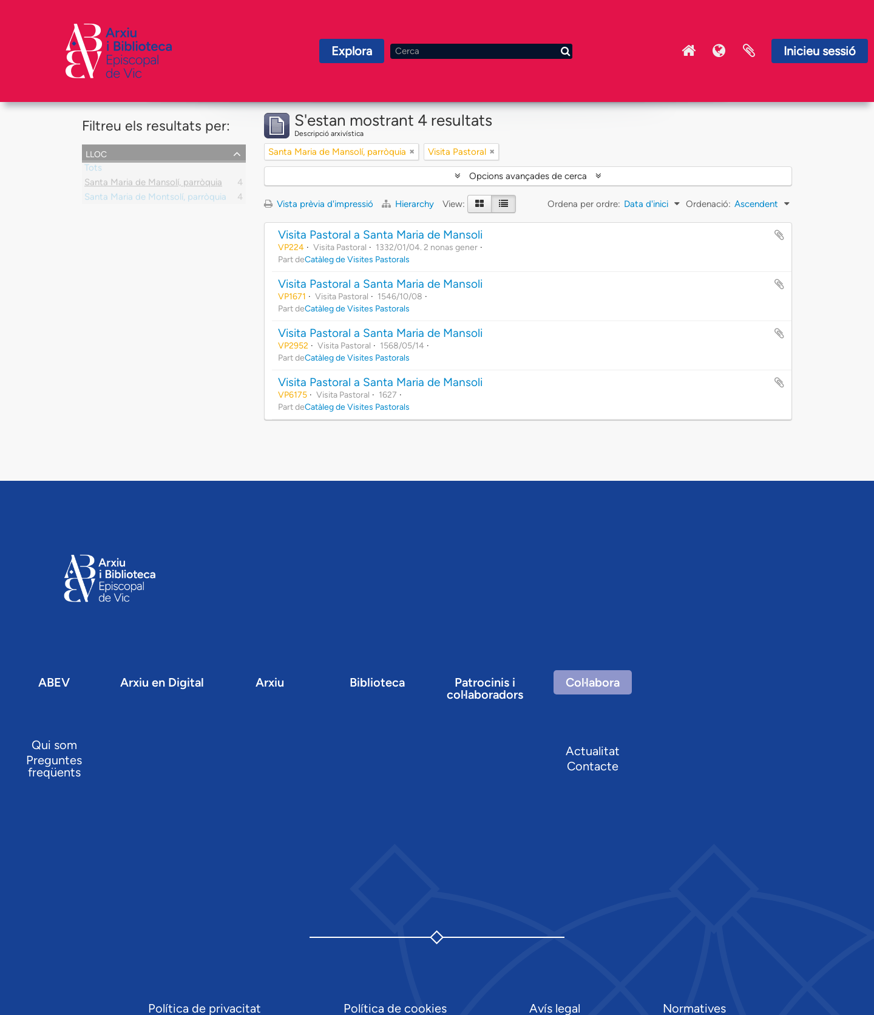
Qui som (54, 745)
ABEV (54, 682)
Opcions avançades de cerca (528, 176)
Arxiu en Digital (162, 682)
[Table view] (503, 204)
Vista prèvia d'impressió (318, 204)
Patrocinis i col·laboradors (485, 688)
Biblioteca (377, 682)
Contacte (592, 766)
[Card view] (479, 204)
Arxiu (270, 682)
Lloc (96, 153)
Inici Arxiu (688, 51)
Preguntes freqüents (54, 766)
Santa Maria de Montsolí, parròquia (155, 199)
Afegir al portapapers (779, 235)
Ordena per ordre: (583, 204)
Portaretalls (749, 51)
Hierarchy (409, 204)
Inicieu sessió (820, 51)
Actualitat (593, 751)
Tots (93, 170)
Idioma (718, 51)
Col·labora (593, 682)
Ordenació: (708, 204)
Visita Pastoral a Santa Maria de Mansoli (380, 235)
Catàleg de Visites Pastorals (357, 259)
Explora (351, 51)
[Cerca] (481, 51)
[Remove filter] (412, 152)
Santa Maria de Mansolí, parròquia (153, 184)
